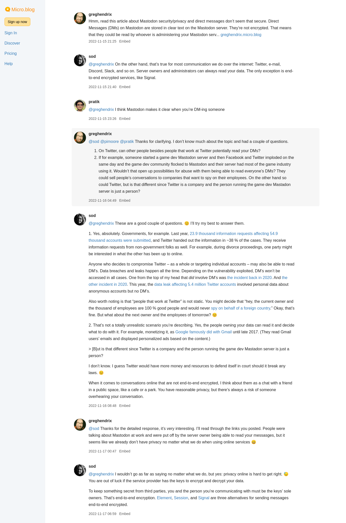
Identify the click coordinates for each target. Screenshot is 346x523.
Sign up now (17, 22)
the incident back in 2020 (249, 278)
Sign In (11, 33)
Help (9, 64)
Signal (203, 498)
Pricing (11, 53)
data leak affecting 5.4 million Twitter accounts (195, 284)
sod (92, 56)
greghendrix (100, 14)
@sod (94, 141)
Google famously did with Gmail (203, 332)
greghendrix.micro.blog (241, 35)
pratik (94, 102)
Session (181, 498)
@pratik (127, 141)
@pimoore (109, 141)
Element (164, 498)
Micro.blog (23, 9)
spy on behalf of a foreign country (240, 308)
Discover (12, 43)
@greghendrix (101, 64)
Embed (124, 41)
